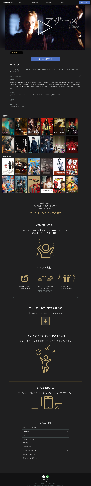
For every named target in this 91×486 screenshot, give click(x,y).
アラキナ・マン (56, 95)
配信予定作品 (35, 2)
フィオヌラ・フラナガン (29, 95)
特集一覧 (48, 2)
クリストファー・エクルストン (44, 95)
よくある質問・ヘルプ (51, 483)
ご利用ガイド (43, 483)
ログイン (75, 2)
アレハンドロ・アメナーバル (17, 106)
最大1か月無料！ (84, 2)
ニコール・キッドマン (16, 95)
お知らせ (37, 483)
